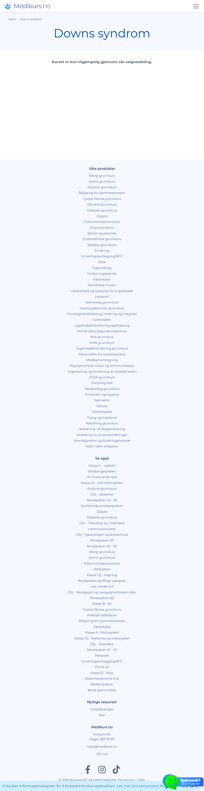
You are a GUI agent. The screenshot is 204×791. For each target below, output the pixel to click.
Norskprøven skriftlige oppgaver (102, 581)
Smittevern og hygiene (102, 394)
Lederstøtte (102, 320)
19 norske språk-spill (102, 477)
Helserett (102, 297)
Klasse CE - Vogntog (102, 575)
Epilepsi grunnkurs (102, 245)
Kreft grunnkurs (102, 343)
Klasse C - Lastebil (102, 466)
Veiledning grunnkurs (102, 423)
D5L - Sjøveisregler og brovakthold (102, 535)
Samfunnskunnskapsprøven (102, 506)
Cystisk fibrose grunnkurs (102, 199)
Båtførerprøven (101, 684)
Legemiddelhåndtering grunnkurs (102, 348)
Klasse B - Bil (102, 604)
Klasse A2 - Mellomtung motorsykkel (102, 638)
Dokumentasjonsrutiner (102, 222)
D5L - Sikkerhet (102, 494)
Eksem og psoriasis (101, 233)
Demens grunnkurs (102, 204)
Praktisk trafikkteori (102, 615)
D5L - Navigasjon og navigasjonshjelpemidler (102, 592)
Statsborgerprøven (102, 471)
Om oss (102, 754)
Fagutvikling (102, 268)
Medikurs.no (102, 727)
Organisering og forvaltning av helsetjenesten (101, 372)
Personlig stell (102, 383)
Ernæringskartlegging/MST (101, 256)
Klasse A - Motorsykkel (102, 632)
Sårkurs (102, 406)
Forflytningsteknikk (102, 274)
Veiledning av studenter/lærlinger (102, 435)
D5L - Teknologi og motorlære (102, 523)
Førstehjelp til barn (102, 285)
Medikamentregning (102, 360)
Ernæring (102, 251)
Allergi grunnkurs (102, 176)
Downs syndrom (31, 19)
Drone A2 (102, 667)
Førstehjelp (102, 279)
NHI (102, 715)
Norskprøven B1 (102, 540)
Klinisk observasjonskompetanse (102, 331)
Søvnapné (102, 400)
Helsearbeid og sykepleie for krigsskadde (102, 291)
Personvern (126, 780)
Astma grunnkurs (102, 181)
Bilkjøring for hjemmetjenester (102, 193)
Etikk (102, 262)
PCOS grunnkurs (102, 377)
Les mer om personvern (138, 786)
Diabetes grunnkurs (102, 210)
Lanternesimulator (102, 529)
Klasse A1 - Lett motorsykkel (102, 483)
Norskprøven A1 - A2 (102, 650)
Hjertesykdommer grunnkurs (102, 308)
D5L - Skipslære (102, 644)
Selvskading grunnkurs (102, 389)
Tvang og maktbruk (102, 418)
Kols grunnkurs (101, 337)
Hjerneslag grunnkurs (101, 302)
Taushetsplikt (102, 412)
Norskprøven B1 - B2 (102, 546)
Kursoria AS (102, 734)
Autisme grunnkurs (102, 187)
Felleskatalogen (102, 709)
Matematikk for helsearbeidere (102, 354)
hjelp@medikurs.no (102, 746)
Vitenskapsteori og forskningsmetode (102, 441)
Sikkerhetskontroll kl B (102, 679)
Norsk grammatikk (102, 690)
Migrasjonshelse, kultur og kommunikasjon (102, 366)
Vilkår (141, 780)
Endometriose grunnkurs (102, 239)
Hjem (12, 19)
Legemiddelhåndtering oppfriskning (102, 325)
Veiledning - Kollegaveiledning (102, 429)
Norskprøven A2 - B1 (102, 500)
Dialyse (102, 216)
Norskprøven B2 (102, 598)
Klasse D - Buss (102, 673)
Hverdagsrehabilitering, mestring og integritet (102, 314)
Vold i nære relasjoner (102, 446)
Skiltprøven (101, 569)
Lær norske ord (102, 586)
